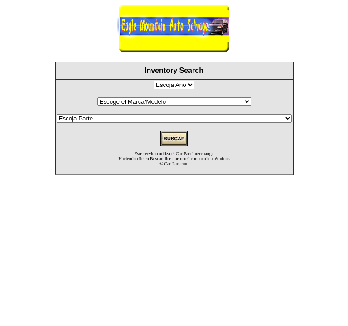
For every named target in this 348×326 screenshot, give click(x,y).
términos (222, 158)
